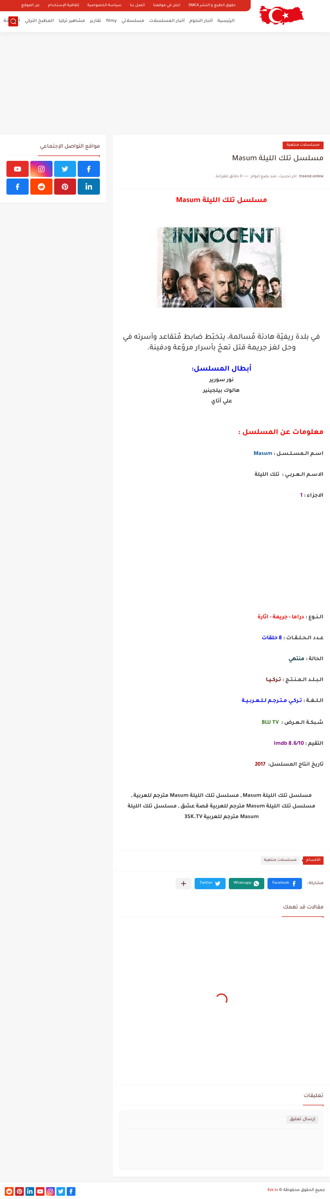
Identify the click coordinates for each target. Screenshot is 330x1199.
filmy (111, 21)
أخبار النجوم (201, 21)
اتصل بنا (137, 6)
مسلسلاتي (132, 21)
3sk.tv (272, 1190)
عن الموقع (30, 6)
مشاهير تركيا (72, 21)
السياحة (12, 21)
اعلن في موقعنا (166, 6)
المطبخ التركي (39, 21)
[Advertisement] (165, 84)
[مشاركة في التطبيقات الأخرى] (183, 883)
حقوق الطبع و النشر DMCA (212, 6)
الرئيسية (226, 21)
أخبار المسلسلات (167, 21)
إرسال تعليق (302, 1119)
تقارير (95, 21)
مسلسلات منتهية (303, 145)
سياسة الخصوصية (104, 6)
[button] (284, 883)
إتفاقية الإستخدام (63, 6)
